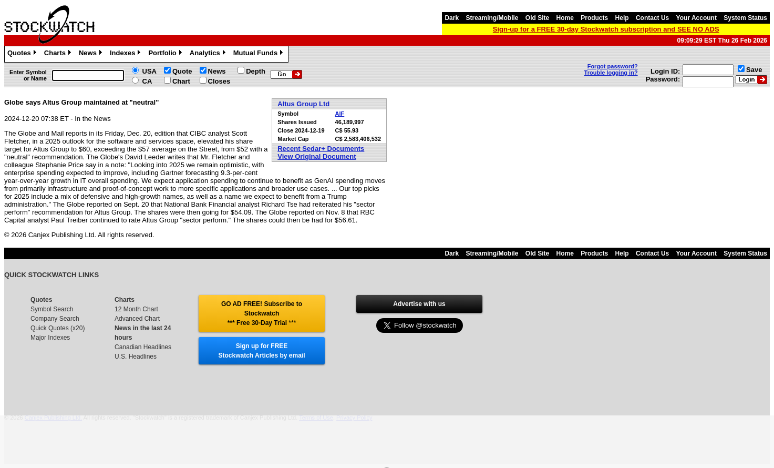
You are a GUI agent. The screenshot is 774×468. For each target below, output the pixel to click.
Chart (181, 81)
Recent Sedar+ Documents (320, 148)
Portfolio (166, 54)
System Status (745, 18)
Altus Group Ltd (303, 104)
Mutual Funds (259, 54)
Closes (219, 81)
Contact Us (652, 18)
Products (594, 18)
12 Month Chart (136, 309)
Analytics (209, 54)
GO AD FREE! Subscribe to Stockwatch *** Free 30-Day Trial (261, 313)
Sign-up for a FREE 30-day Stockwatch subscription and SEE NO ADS (606, 29)
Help (622, 18)
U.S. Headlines (136, 356)
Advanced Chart (137, 318)
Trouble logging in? (611, 72)
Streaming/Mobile (492, 18)
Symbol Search (51, 309)
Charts (59, 54)
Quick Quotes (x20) (57, 328)
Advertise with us (419, 304)
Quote (182, 71)
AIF (340, 113)
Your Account (696, 18)
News (92, 54)
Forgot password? (612, 66)
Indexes (126, 54)
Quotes (23, 54)
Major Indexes (50, 337)
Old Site (537, 18)
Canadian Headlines (143, 347)
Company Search (54, 318)
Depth (255, 71)
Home (565, 18)
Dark (452, 18)
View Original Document (316, 156)
